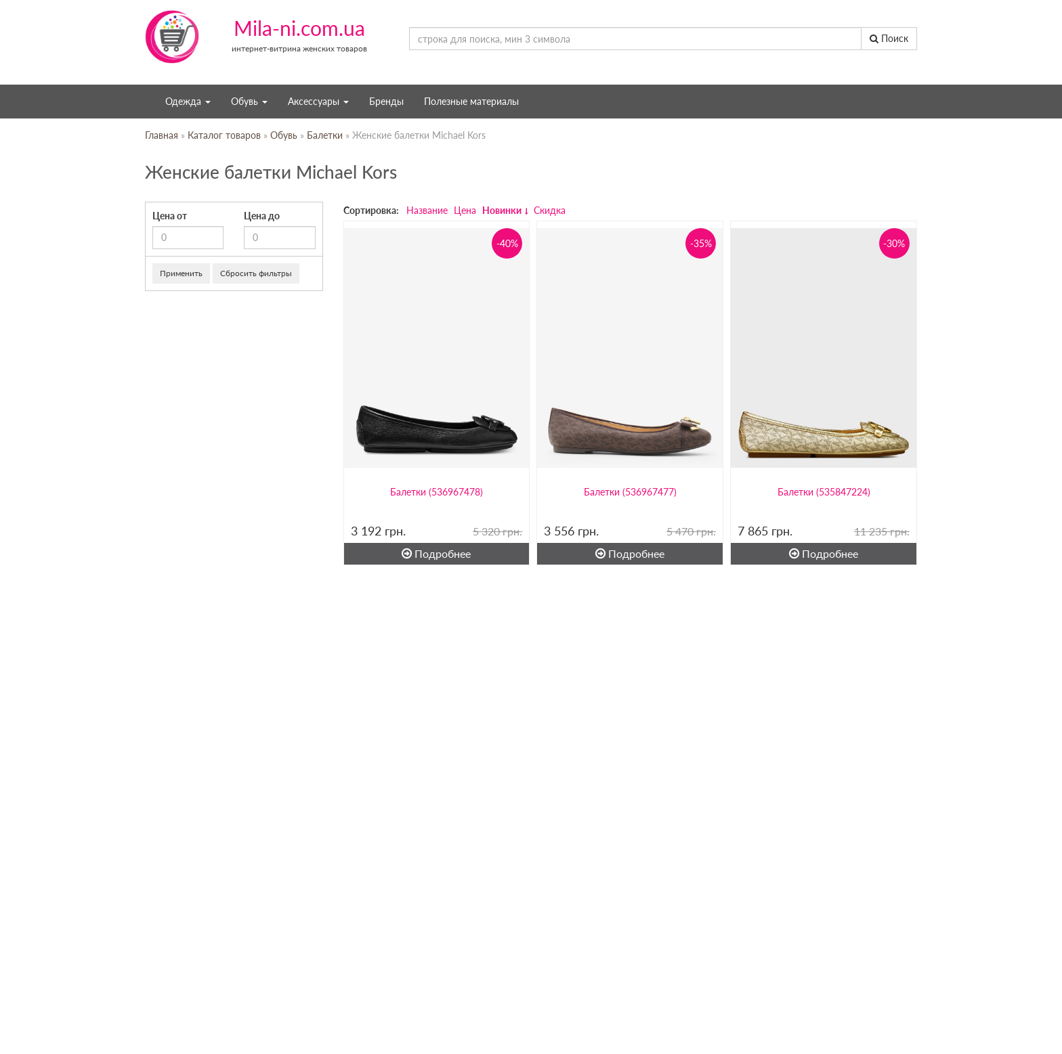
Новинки (502, 210)
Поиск (889, 38)
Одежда (188, 101)
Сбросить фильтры (256, 273)
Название (427, 210)
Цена (465, 210)
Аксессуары (318, 101)
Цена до (262, 215)
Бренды (386, 101)
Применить (181, 273)
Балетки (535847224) (824, 492)
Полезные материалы (471, 101)
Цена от (169, 215)
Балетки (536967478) (436, 492)
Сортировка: (371, 210)
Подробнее (436, 553)
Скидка (550, 210)
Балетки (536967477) (630, 492)
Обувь (249, 101)
